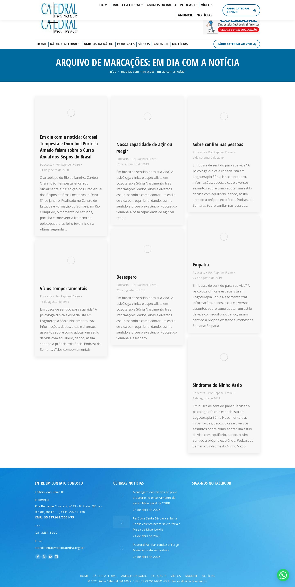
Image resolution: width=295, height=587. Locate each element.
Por (67, 164)
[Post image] (121, 495)
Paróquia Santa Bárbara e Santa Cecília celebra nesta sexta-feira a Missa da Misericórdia (156, 523)
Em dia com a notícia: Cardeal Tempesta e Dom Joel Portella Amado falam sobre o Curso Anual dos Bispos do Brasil (69, 146)
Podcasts (46, 164)
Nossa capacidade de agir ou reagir (144, 147)
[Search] (242, 6)
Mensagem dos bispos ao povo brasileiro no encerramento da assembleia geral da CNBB (155, 497)
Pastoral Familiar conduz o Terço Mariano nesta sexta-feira (156, 547)
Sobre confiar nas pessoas (218, 144)
